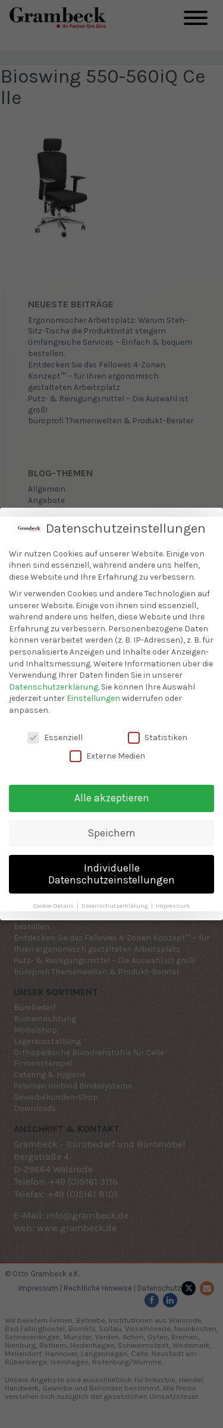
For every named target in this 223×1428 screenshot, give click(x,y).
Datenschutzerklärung (53, 682)
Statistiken (157, 732)
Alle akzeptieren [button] (111, 792)
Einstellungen (93, 693)
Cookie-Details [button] (54, 900)
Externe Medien (107, 750)
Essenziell (55, 732)
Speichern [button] (112, 827)
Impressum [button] (173, 900)
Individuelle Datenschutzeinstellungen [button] (111, 868)
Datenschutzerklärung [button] (115, 900)
